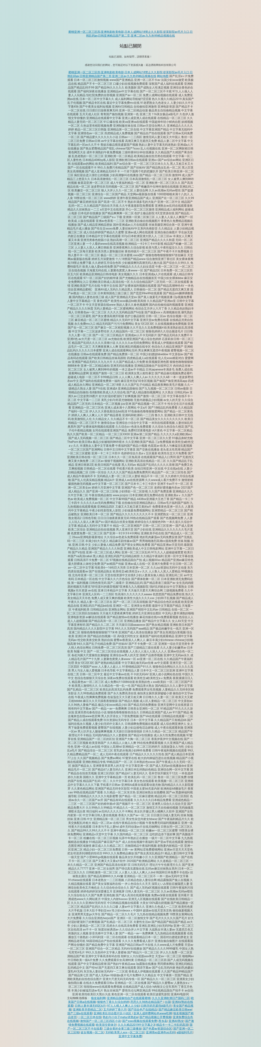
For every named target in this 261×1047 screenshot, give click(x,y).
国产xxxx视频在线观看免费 (139, 1021)
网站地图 (163, 76)
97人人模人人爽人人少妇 (123, 1005)
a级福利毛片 (185, 1032)
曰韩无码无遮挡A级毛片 (156, 1005)
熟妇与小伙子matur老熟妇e (120, 1017)
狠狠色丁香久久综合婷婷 (113, 1002)
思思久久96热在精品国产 (146, 1002)
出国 (168, 1002)
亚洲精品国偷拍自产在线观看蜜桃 (128, 998)
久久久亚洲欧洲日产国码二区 (171, 998)
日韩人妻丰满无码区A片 (90, 1005)
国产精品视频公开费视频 (155, 1017)
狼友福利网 (98, 998)
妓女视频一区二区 (92, 1032)
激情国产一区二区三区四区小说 (100, 1021)
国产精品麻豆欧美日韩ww (175, 1009)
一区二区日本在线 (89, 1017)
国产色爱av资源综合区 (157, 1028)
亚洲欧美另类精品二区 (87, 1009)
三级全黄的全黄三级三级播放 (122, 1028)
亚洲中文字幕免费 (130, 1036)
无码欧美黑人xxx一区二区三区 (124, 1032)
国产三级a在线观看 (79, 1013)
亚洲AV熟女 (176, 1021)
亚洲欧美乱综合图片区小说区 (113, 1013)
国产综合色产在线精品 (142, 1009)
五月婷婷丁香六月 (115, 1009)
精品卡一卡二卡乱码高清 (172, 1024)
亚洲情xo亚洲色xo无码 (160, 1032)
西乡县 (162, 1021)
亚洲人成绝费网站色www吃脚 (152, 1013)
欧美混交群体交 (106, 1024)
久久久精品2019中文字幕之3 (136, 1024)
